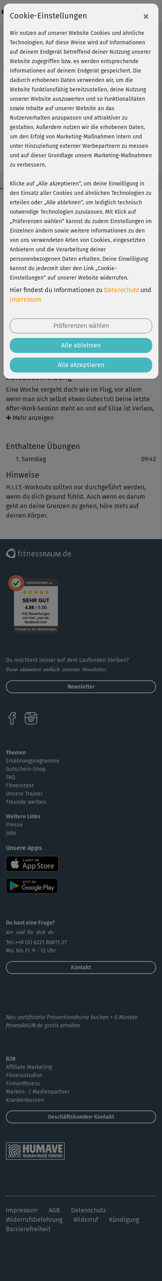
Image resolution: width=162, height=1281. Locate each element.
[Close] (146, 16)
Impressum (26, 299)
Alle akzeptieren (81, 365)
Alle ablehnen (81, 345)
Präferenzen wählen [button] (81, 325)
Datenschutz (121, 290)
